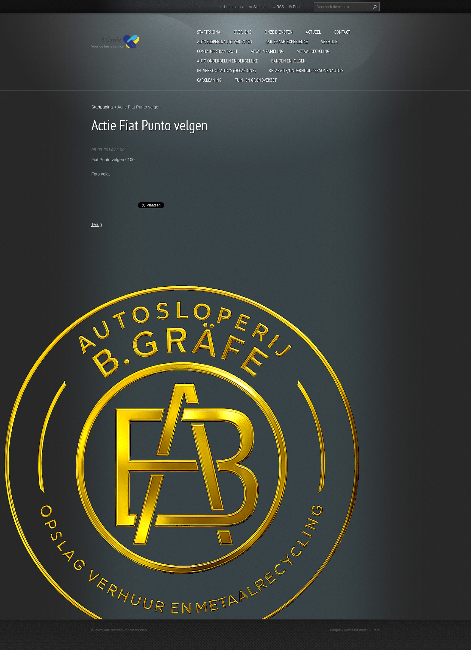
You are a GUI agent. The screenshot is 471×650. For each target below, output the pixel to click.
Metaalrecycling (313, 51)
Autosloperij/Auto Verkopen (224, 41)
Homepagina (234, 7)
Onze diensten (279, 32)
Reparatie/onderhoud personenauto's (306, 70)
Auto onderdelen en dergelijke (227, 61)
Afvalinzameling (267, 51)
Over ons (242, 32)
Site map (260, 7)
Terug (96, 224)
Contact (342, 32)
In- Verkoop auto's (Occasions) (226, 70)
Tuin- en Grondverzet (256, 80)
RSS (280, 7)
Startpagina (208, 32)
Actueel (313, 32)
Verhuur (329, 41)
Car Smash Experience (287, 41)
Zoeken (373, 6)
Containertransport (217, 51)
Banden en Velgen (288, 61)
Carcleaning (209, 80)
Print (296, 7)
